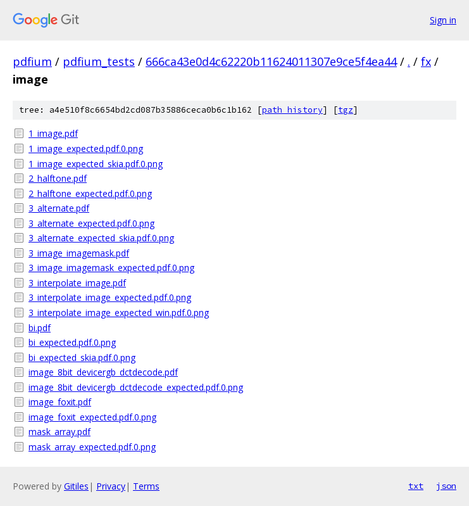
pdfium (32, 61)
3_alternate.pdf (58, 208)
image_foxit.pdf (59, 402)
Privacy (110, 486)
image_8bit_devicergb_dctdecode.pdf (103, 372)
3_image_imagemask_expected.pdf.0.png (111, 268)
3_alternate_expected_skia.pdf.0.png (101, 238)
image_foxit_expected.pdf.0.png (92, 417)
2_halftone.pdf (57, 178)
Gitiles (76, 486)
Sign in (443, 20)
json (446, 485)
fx (426, 61)
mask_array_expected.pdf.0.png (92, 447)
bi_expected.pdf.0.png (72, 342)
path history (292, 109)
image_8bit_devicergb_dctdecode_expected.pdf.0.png (135, 387)
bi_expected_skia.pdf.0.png (81, 357)
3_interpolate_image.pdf (77, 283)
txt (415, 485)
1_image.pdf (53, 133)
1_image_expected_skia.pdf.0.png (95, 164)
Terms (146, 486)
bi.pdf (39, 328)
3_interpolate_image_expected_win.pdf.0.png (118, 313)
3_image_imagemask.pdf (78, 253)
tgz (345, 109)
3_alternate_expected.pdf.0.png (91, 223)
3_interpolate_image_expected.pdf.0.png (109, 297)
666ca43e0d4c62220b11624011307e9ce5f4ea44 (271, 61)
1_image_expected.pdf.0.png (85, 148)
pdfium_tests (99, 61)
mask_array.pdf (59, 432)
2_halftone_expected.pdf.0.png (90, 193)
